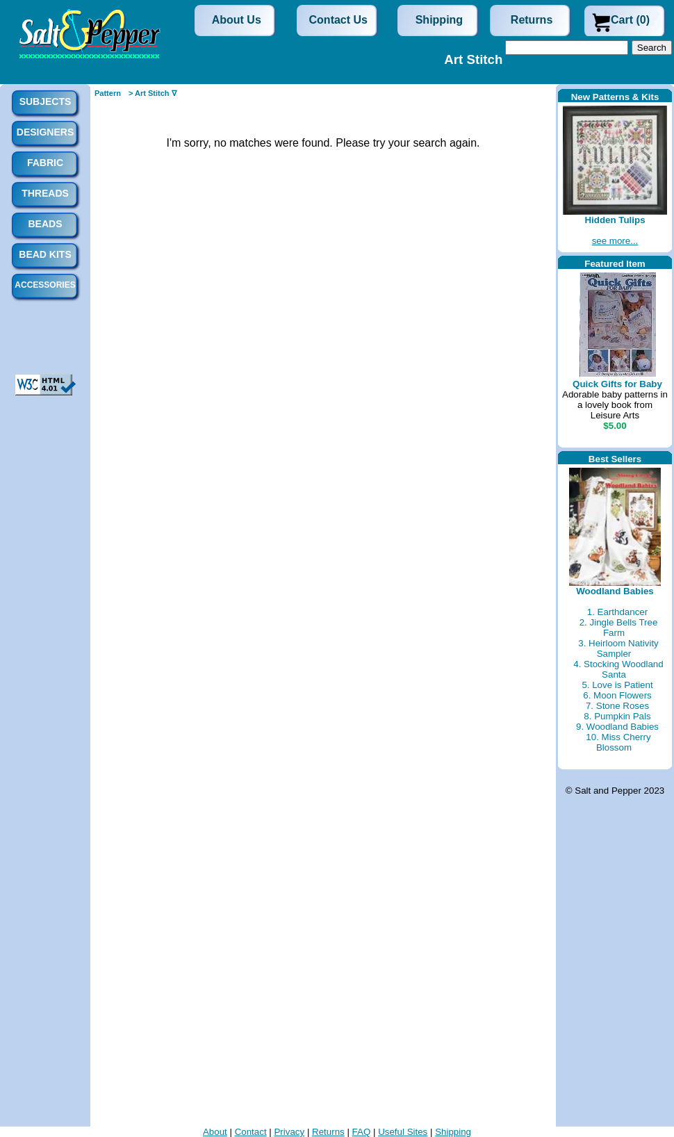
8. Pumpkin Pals (617, 716)
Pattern (107, 93)
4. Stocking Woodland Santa (618, 669)
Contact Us (338, 20)
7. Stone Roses (617, 706)
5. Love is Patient (617, 685)
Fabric (45, 162)
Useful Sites (402, 1132)
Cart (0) (630, 20)
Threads (45, 193)
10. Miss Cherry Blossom (618, 742)
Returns (531, 20)
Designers (45, 132)
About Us (236, 20)
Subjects (45, 101)
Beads (45, 223)
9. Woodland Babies (617, 726)
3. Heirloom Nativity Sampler (618, 648)
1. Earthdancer (617, 612)
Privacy (289, 1132)
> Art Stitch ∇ (152, 93)
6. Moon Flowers (617, 695)
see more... (615, 241)
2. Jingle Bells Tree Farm (619, 627)
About (215, 1132)
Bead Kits (45, 254)
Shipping (439, 20)
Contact (251, 1132)
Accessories (45, 285)
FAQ (361, 1132)
